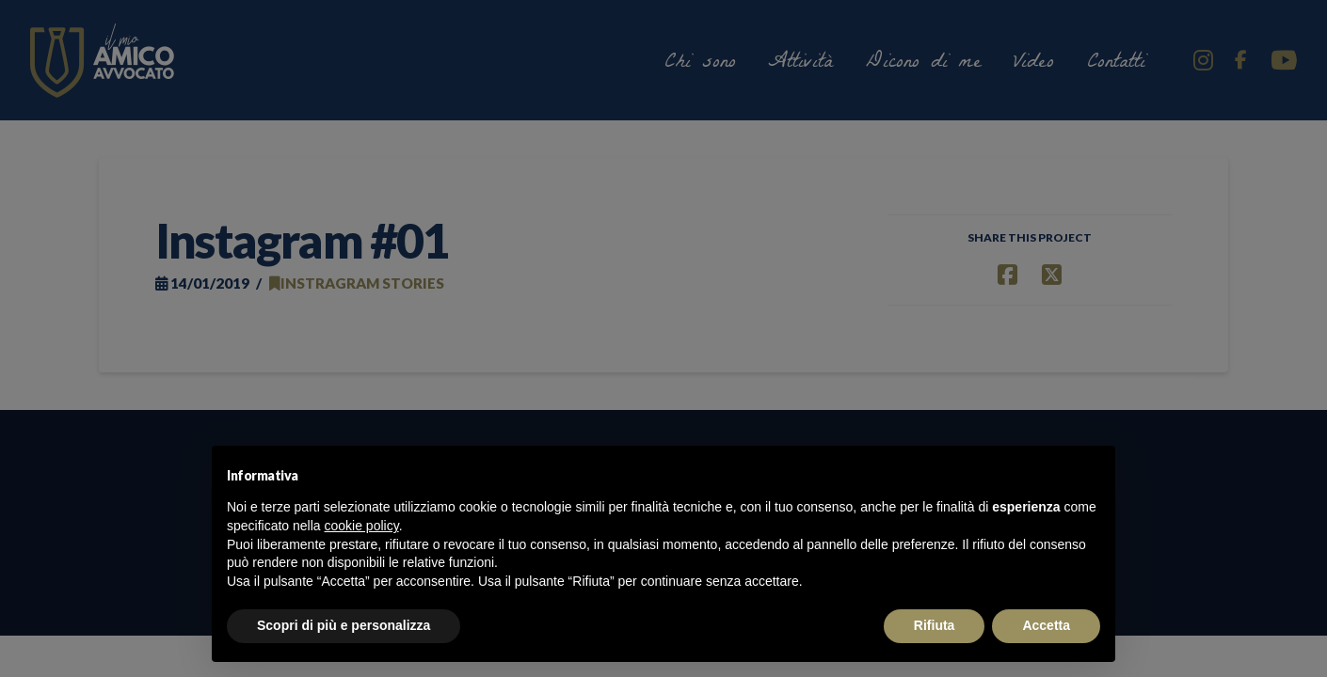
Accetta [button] (1046, 625)
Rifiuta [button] (934, 625)
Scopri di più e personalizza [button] (343, 625)
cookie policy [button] (362, 525)
